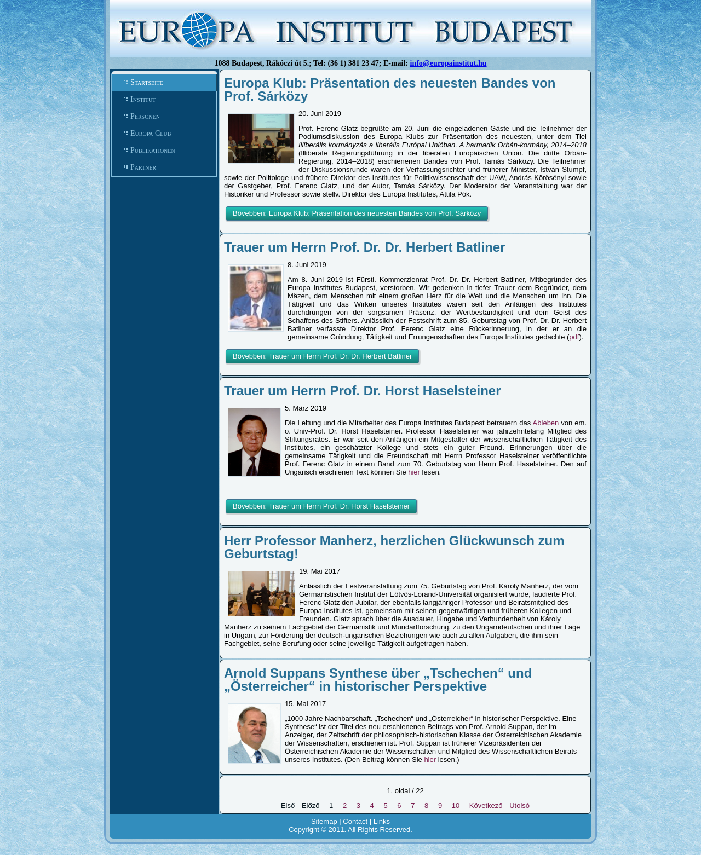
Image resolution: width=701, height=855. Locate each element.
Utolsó (519, 805)
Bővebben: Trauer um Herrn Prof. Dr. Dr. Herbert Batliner (322, 356)
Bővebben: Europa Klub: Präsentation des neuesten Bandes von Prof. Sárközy (357, 213)
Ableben (546, 423)
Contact (355, 821)
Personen (145, 116)
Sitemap (324, 821)
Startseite (146, 82)
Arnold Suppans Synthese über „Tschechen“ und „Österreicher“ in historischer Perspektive (378, 680)
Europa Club (150, 133)
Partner (143, 167)
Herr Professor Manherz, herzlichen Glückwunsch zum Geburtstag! (394, 547)
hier (414, 472)
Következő (486, 805)
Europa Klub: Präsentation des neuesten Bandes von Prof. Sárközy (389, 89)
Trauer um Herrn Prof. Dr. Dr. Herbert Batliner (364, 247)
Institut (143, 99)
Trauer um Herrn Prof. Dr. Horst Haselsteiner (362, 390)
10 (455, 805)
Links (382, 821)
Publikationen (152, 150)
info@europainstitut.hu (448, 63)
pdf (574, 337)
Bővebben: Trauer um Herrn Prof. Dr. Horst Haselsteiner (321, 506)
